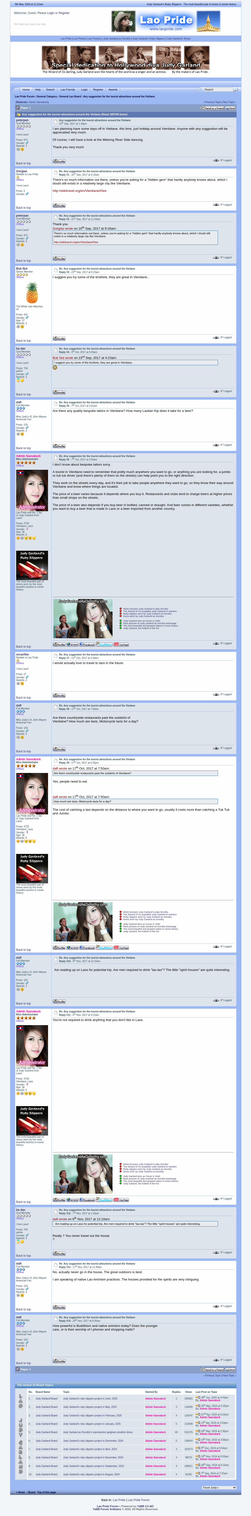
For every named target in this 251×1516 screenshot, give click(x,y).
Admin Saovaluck (38, 102)
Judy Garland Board (47, 1398)
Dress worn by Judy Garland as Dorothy (143, 616)
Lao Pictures (94, 38)
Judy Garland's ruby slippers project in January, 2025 (92, 1424)
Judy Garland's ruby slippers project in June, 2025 (90, 1398)
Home (26, 89)
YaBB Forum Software (107, 1509)
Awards (113, 89)
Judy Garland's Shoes (179, 38)
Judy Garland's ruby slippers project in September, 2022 (93, 1466)
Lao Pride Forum (24, 96)
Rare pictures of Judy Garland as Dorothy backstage (149, 623)
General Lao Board (70, 96)
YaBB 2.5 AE (145, 1506)
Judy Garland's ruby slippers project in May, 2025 (90, 1407)
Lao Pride (66, 38)
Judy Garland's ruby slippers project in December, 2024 (93, 1440)
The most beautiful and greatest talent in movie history (150, 626)
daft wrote (60, 769)
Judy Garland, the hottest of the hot (141, 628)
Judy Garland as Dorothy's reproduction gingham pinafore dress (98, 1432)
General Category (47, 96)
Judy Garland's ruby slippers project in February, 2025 (92, 1415)
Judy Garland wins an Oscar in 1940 (141, 621)
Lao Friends (68, 89)
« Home (20, 1492)
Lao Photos (79, 38)
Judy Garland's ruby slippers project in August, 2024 (91, 1474)
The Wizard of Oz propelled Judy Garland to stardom (150, 611)
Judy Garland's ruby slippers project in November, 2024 (93, 1457)
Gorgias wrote (63, 229)
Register (64, 13)
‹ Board (31, 1492)
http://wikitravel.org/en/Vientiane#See (80, 191)
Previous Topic (213, 102)
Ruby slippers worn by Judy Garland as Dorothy (147, 614)
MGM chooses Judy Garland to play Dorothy (145, 609)
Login (50, 13)
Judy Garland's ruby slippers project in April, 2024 (90, 1449)
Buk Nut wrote (63, 358)
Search (50, 89)
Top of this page (46, 1492)
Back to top (23, 163)
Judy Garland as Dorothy (117, 38)
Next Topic (229, 102)
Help (38, 89)
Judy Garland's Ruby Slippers (149, 38)
